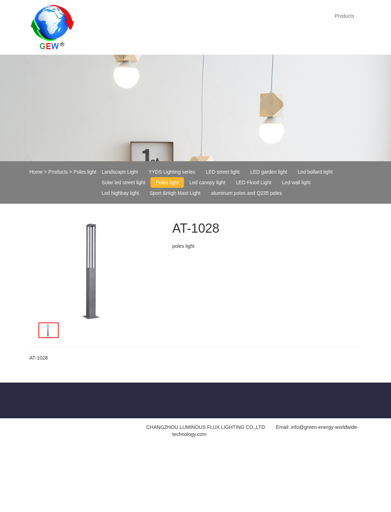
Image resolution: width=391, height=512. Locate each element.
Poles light (84, 172)
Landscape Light (120, 172)
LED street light (223, 172)
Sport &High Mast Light (175, 193)
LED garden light (268, 172)
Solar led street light (124, 182)
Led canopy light (207, 182)
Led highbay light (120, 193)
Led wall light (296, 182)
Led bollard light (315, 172)
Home (36, 172)
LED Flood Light (253, 182)
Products (344, 16)
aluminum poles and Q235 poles (246, 193)
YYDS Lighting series (171, 172)
